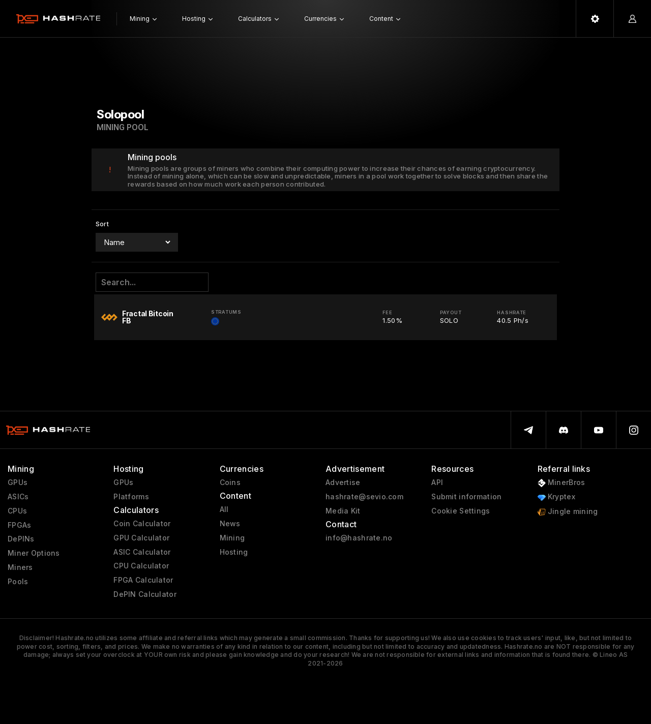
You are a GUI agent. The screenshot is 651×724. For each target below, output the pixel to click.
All (224, 509)
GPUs (17, 482)
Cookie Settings (460, 511)
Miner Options (34, 553)
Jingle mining (568, 511)
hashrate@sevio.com (364, 497)
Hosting (234, 552)
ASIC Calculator (141, 552)
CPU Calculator (141, 566)
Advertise (343, 482)
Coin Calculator (141, 524)
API (437, 482)
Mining (232, 538)
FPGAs (19, 525)
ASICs (18, 497)
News (230, 524)
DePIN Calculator (144, 594)
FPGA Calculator (143, 580)
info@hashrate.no (359, 538)
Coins (230, 482)
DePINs (21, 539)
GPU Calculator (141, 538)
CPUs (17, 511)
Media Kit (343, 511)
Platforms (131, 497)
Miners (20, 567)
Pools (18, 582)
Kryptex (556, 497)
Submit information (466, 497)
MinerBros (561, 482)
